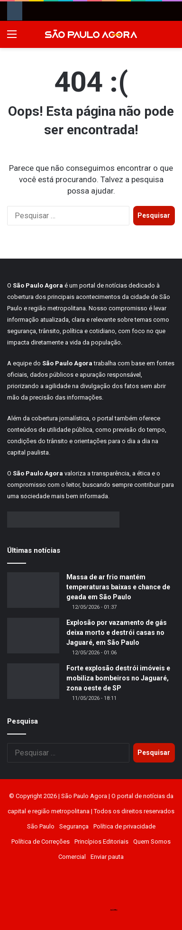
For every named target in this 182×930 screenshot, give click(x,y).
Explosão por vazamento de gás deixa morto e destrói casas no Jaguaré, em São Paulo (116, 632)
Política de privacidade (124, 826)
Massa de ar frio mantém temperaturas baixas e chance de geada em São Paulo (118, 587)
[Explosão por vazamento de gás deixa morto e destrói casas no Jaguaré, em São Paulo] (33, 635)
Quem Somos (152, 841)
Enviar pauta (107, 856)
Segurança (74, 826)
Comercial (72, 856)
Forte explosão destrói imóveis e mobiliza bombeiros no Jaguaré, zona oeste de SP (118, 678)
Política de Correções (40, 841)
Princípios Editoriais (101, 841)
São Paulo (41, 826)
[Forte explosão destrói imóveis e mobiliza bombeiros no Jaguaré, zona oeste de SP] (33, 681)
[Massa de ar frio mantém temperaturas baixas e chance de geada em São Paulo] (33, 590)
